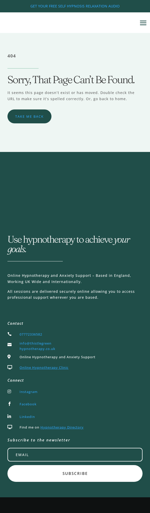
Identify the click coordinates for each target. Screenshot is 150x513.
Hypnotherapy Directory (62, 427)
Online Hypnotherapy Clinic (44, 367)
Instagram (29, 391)
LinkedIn (27, 416)
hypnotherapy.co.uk (37, 348)
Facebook (28, 404)
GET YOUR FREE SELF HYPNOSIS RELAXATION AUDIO (75, 6)
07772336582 (31, 334)
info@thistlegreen (35, 343)
